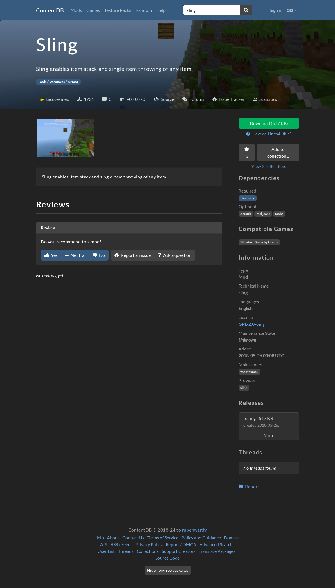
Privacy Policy (149, 544)
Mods (76, 10)
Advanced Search (216, 544)
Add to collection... (278, 152)
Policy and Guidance (201, 537)
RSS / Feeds (121, 544)
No (99, 255)
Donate (231, 537)
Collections (148, 551)
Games (93, 10)
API (103, 544)
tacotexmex (249, 372)
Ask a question (175, 255)
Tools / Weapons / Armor (58, 82)
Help (161, 10)
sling (243, 387)
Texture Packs (117, 10)
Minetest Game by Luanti (259, 242)
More (269, 435)
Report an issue (132, 255)
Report (249, 486)
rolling (261, 421)
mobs (279, 214)
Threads (126, 551)
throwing (247, 198)
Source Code (167, 557)
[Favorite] (247, 152)
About (113, 537)
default (245, 214)
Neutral (75, 255)
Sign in (276, 10)
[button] (292, 10)
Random (144, 10)
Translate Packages (217, 551)
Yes (51, 255)
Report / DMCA (181, 544)
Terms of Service (162, 537)
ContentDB (50, 10)
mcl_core (263, 214)
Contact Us (133, 537)
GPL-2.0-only (252, 324)
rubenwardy (194, 529)
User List (106, 551)
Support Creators (178, 551)
